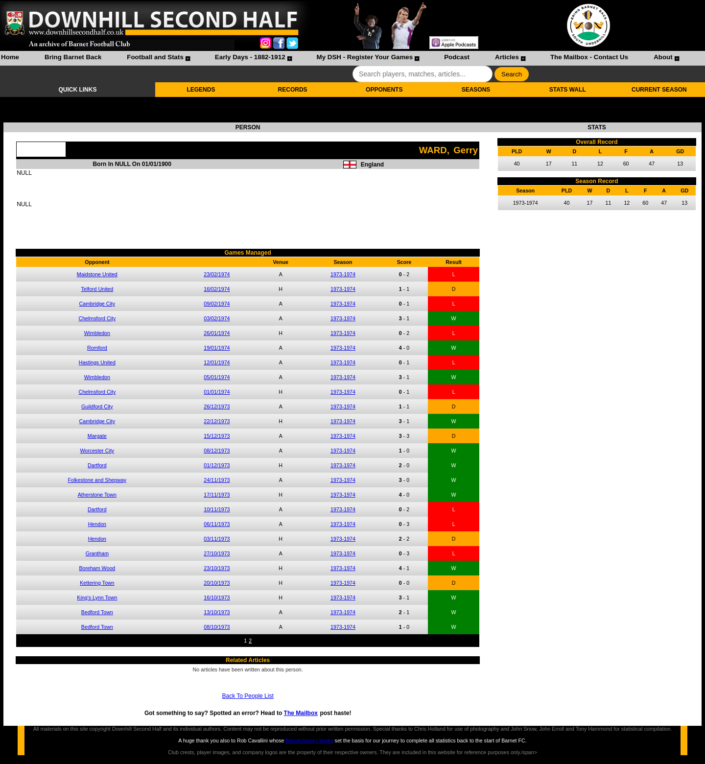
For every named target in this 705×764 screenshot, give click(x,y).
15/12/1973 (217, 436)
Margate (97, 436)
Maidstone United (97, 274)
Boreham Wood (97, 568)
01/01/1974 (217, 392)
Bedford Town (97, 612)
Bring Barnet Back (73, 57)
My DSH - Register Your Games (365, 57)
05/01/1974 (217, 377)
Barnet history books (309, 740)
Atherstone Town (97, 495)
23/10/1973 (217, 568)
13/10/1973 (217, 612)
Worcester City (97, 451)
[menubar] (340, 58)
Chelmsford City (97, 318)
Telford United (97, 289)
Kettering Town (97, 583)
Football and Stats (155, 57)
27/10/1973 (217, 553)
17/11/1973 (217, 495)
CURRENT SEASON (659, 89)
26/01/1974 (217, 333)
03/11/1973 (217, 539)
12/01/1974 (217, 362)
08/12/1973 (217, 451)
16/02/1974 (217, 289)
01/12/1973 (217, 465)
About (663, 57)
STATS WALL (567, 89)
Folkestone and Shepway (97, 480)
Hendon (97, 524)
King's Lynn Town (97, 597)
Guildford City (97, 406)
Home (10, 57)
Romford (97, 348)
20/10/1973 (217, 583)
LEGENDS (201, 89)
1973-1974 (342, 274)
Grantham (97, 553)
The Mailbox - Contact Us (589, 57)
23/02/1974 (217, 274)
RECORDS (292, 89)
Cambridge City (97, 304)
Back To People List (248, 695)
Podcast (457, 57)
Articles (507, 57)
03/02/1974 (217, 318)
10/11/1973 (217, 509)
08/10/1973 (217, 627)
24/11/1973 (217, 480)
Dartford (97, 465)
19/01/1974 (217, 348)
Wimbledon (97, 333)
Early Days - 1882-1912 (250, 57)
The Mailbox (301, 713)
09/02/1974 (217, 304)
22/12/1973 (217, 421)
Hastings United (97, 362)
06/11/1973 (217, 524)
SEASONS (476, 89)
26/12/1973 (217, 406)
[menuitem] (10, 58)
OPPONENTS (384, 89)
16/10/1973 (217, 597)
